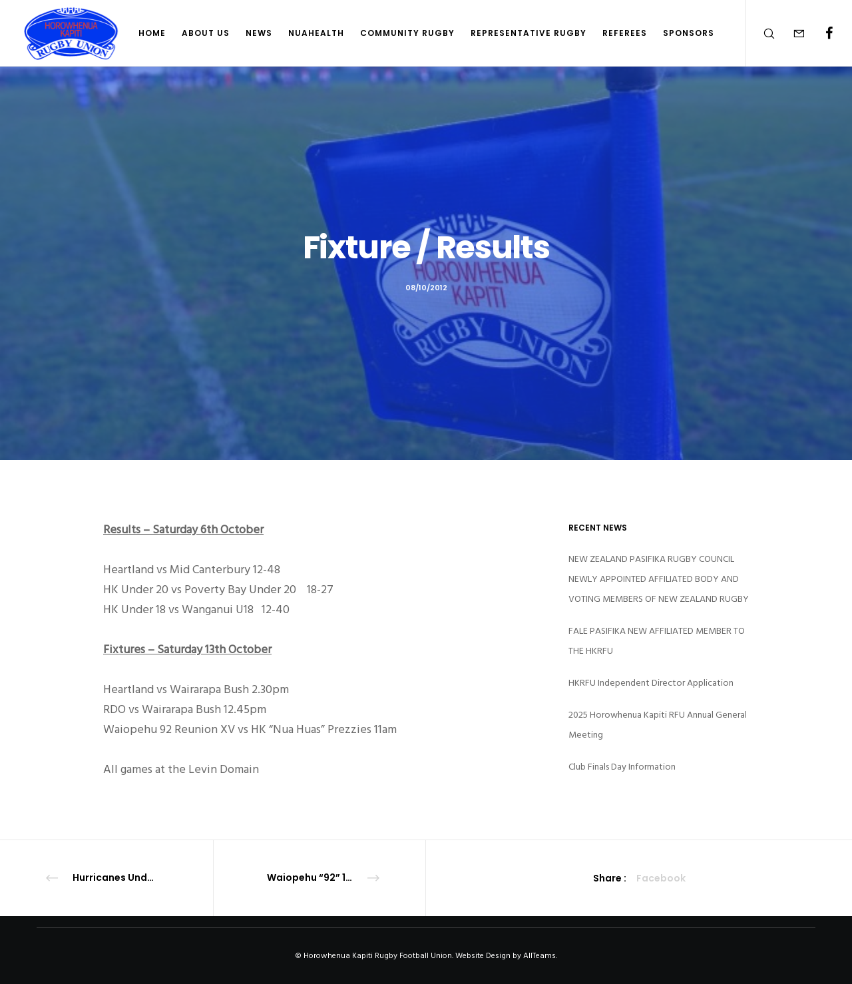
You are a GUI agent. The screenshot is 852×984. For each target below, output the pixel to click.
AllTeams (539, 955)
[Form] (790, 33)
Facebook (661, 878)
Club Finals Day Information (622, 766)
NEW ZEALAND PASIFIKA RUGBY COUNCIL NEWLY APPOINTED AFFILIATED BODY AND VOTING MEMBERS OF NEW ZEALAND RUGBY (658, 579)
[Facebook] (820, 33)
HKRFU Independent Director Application (651, 682)
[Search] (760, 33)
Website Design (483, 955)
